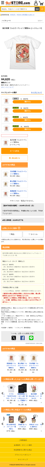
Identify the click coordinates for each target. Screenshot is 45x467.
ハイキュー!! (6, 20)
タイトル (33, 234)
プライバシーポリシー (23, 455)
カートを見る (14, 151)
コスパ (40, 20)
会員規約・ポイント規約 (23, 445)
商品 (11, 234)
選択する (27, 102)
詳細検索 (42, 8)
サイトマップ (23, 459)
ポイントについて (7, 87)
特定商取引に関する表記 (23, 450)
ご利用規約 (23, 440)
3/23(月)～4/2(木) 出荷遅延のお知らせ (22, 15)
